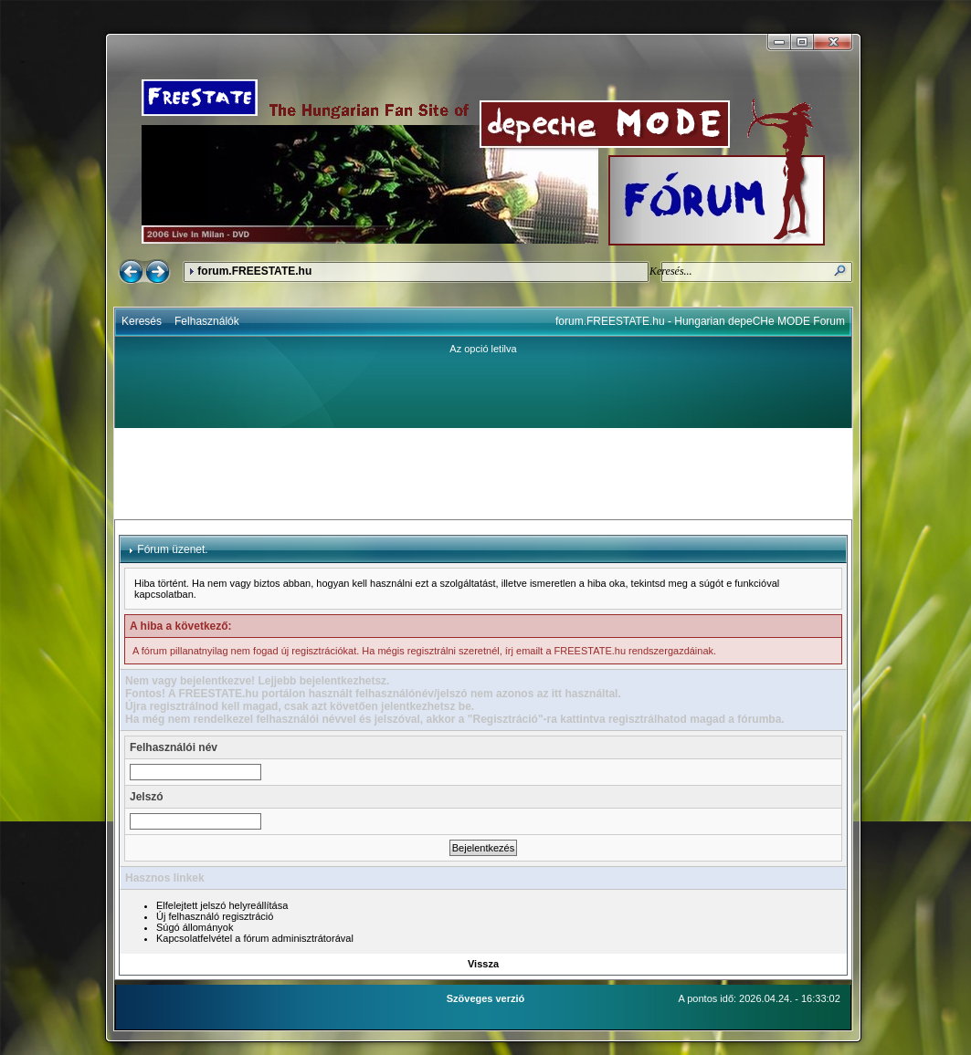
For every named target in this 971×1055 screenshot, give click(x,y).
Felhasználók (206, 321)
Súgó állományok (194, 927)
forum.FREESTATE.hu (254, 271)
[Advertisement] (483, 474)
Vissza (483, 963)
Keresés (141, 321)
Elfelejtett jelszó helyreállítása (222, 905)
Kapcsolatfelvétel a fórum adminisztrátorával (255, 938)
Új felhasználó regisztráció (214, 916)
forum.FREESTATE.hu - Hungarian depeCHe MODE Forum (700, 321)
